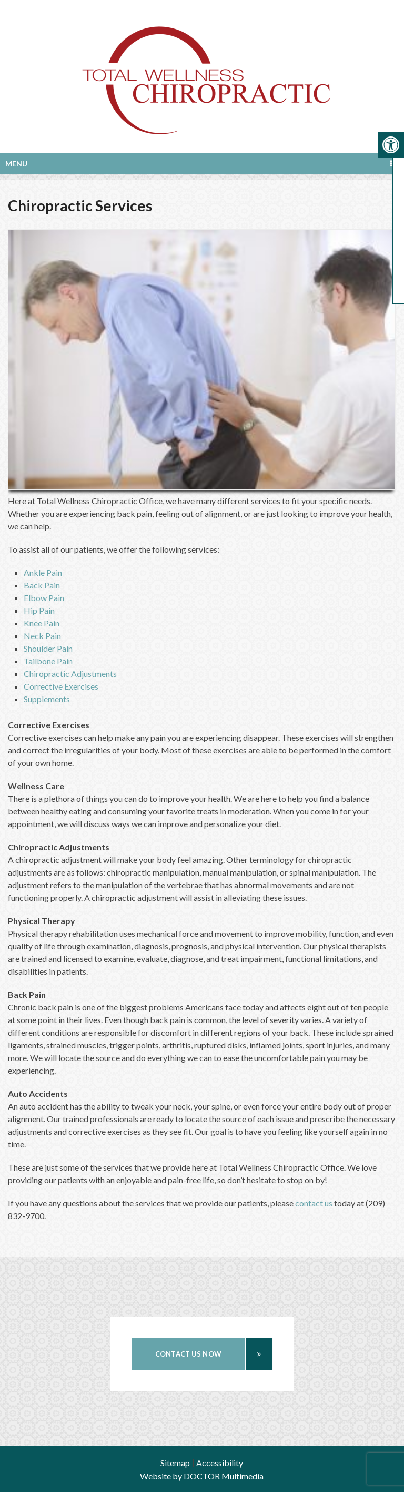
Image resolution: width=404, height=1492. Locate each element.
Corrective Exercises (61, 686)
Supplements (47, 699)
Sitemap (175, 1463)
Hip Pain (39, 610)
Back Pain (42, 585)
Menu (16, 163)
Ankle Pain (43, 572)
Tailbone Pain (48, 661)
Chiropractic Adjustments (70, 674)
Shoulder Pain (48, 648)
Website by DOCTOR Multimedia (202, 1476)
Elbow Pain (44, 598)
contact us (313, 1203)
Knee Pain (41, 623)
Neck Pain (42, 636)
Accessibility (219, 1463)
